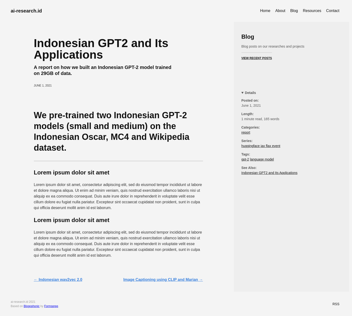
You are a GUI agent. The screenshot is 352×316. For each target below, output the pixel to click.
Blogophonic (32, 306)
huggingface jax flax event (260, 146)
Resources (312, 11)
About (280, 11)
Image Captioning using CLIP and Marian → (163, 280)
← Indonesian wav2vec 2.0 (58, 280)
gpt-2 (245, 159)
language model (262, 159)
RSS (336, 304)
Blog (294, 11)
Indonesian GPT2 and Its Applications (269, 173)
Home (265, 11)
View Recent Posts (256, 58)
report (245, 132)
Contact (332, 11)
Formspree (51, 306)
